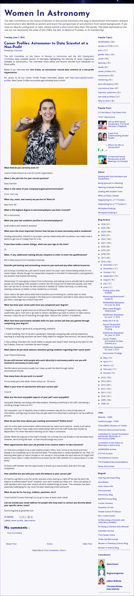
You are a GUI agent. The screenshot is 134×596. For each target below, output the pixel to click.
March (106, 365)
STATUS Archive (105, 453)
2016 (103, 261)
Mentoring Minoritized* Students (113, 297)
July (105, 283)
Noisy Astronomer (106, 466)
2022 (103, 239)
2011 (103, 392)
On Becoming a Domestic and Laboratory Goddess (111, 521)
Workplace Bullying (106, 208)
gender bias (103, 54)
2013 (103, 385)
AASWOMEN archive (107, 449)
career (101, 58)
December (108, 265)
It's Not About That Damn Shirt (112, 112)
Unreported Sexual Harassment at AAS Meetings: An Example (118, 158)
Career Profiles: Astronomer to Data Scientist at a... (113, 341)
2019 (103, 250)
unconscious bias (106, 88)
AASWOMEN (104, 42)
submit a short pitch (63, 26)
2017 (103, 257)
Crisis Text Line (11, 194)
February (107, 369)
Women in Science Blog (108, 547)
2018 (103, 254)
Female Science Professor (109, 511)
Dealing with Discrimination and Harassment (112, 177)
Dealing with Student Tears (110, 191)
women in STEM (105, 46)
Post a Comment (14, 533)
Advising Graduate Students (110, 187)
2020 (103, 246)
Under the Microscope (108, 539)
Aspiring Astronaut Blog (109, 477)
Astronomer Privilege (112, 353)
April (105, 361)
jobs (100, 50)
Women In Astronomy (47, 13)
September (108, 276)
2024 (103, 231)
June (105, 287)
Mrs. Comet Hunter (106, 515)
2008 (103, 403)
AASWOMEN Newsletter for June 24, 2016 (113, 303)
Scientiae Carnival (106, 530)
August (106, 279)
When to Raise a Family (108, 195)
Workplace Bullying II (107, 212)
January (107, 373)
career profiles (105, 71)
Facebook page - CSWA (108, 421)
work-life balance (106, 84)
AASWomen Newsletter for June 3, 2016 (113, 348)
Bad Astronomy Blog (107, 499)
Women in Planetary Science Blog (113, 543)
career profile (17, 520)
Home (49, 544)
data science (29, 520)
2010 (103, 396)
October (107, 272)
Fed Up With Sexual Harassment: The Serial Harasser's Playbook (118, 124)
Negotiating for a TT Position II (112, 204)
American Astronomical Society (112, 430)
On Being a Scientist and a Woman (113, 526)
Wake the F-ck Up (111, 320)
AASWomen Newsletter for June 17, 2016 (113, 315)
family (101, 67)
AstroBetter (103, 482)
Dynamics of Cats (106, 507)
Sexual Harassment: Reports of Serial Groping (112, 326)
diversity (102, 63)
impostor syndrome (107, 92)
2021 (103, 243)
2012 (103, 389)
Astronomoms (104, 490)
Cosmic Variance (105, 503)
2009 (103, 400)
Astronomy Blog (105, 494)
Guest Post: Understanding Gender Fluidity (118, 135)
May (105, 358)
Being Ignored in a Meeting (110, 183)
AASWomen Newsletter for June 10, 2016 (113, 334)
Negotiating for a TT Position (111, 200)
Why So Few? (104, 101)
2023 (103, 235)
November (108, 268)
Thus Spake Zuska (106, 535)
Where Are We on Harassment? (116, 146)
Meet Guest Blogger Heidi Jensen (112, 309)
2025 (103, 228)
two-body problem (106, 96)
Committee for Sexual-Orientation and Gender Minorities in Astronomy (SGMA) (113, 436)
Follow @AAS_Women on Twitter (112, 425)
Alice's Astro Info (105, 486)
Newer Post (11, 544)
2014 (103, 381)
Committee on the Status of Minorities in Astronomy (110, 443)
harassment (103, 75)
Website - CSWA (105, 417)
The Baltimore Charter (108, 457)
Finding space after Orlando (111, 291)
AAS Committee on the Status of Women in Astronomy (38, 56)
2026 (103, 224)
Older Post (87, 544)
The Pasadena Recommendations (113, 462)
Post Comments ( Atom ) (55, 550)
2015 (103, 377)
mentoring (103, 79)
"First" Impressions (106, 117)
